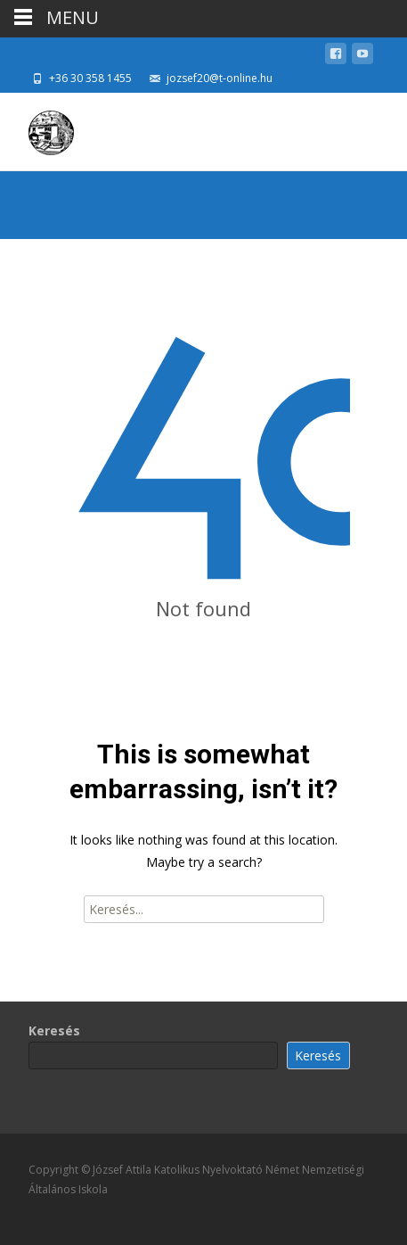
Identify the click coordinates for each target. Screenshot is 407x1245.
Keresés (54, 1030)
